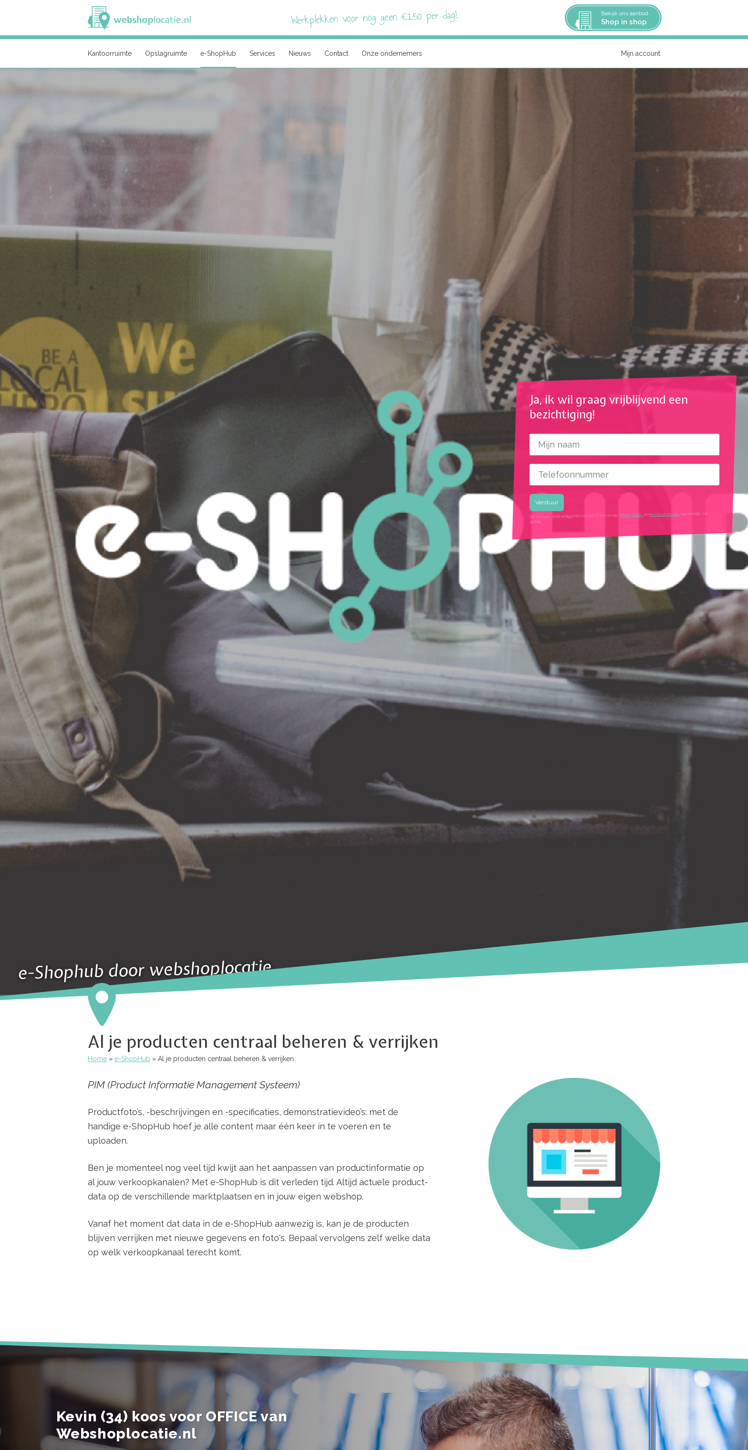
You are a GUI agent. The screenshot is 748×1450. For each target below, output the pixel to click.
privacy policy (631, 515)
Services (262, 53)
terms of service (664, 514)
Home (97, 1059)
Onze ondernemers (392, 53)
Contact (336, 53)
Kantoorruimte (110, 53)
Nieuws (300, 53)
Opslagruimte (166, 53)
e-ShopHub (218, 53)
